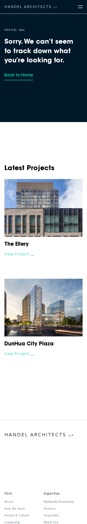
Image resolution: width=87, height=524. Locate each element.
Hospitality (51, 515)
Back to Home (18, 75)
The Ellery (16, 244)
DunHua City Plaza (29, 344)
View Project (16, 254)
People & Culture (16, 515)
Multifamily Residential (59, 501)
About (8, 501)
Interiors (50, 508)
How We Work (14, 508)
